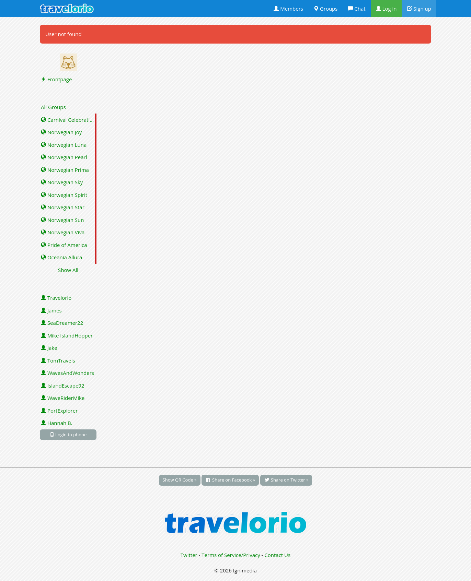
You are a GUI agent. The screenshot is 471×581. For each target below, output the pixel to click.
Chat (356, 8)
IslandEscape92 (62, 385)
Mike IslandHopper (67, 335)
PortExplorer (59, 410)
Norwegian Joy (61, 132)
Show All (68, 269)
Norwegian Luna (64, 144)
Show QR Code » (180, 480)
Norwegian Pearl (64, 157)
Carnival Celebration (68, 119)
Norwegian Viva (62, 232)
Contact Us (277, 555)
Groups (325, 8)
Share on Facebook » (230, 480)
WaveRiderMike (62, 397)
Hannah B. (56, 422)
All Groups (53, 107)
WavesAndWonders (67, 372)
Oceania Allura (61, 257)
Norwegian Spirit (64, 194)
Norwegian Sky (62, 182)
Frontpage (56, 79)
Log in (386, 8)
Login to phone (68, 434)
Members (288, 8)
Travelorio (56, 297)
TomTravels (58, 360)
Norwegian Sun (62, 219)
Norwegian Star (62, 207)
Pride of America (64, 244)
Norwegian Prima (65, 169)
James (51, 310)
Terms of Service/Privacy (231, 555)
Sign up (419, 8)
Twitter (189, 555)
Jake (49, 347)
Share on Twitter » (286, 480)
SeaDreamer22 (62, 322)
